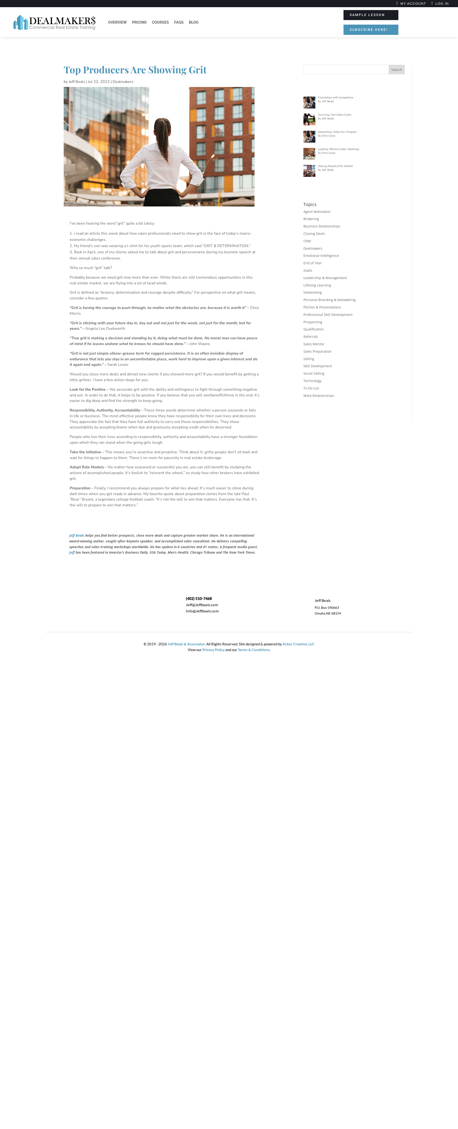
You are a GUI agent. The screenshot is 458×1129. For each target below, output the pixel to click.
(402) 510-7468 (199, 598)
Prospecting (312, 322)
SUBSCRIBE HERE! (369, 30)
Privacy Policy (213, 650)
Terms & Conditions (254, 650)
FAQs (179, 22)
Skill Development (317, 366)
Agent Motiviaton (317, 211)
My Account (413, 3)
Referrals (310, 336)
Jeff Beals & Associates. (186, 644)
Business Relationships (321, 226)
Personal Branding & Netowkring (329, 299)
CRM (307, 241)
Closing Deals (314, 233)
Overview (117, 22)
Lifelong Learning (317, 285)
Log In (442, 3)
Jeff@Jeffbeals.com (202, 604)
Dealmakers (123, 81)
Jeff (72, 552)
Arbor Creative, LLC (298, 644)
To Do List (311, 388)
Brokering (311, 218)
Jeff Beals (77, 81)
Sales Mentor (313, 344)
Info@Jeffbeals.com (202, 611)
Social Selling (313, 373)
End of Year (312, 263)
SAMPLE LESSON (367, 15)
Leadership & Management (325, 277)
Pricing (139, 22)
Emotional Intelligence (321, 255)
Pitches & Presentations (322, 307)
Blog (193, 22)
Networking (312, 292)
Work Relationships (318, 395)
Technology (312, 380)
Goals (307, 270)
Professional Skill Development (328, 314)
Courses (160, 22)
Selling (308, 359)
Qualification (313, 329)
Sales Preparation (317, 351)
